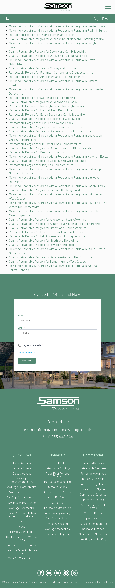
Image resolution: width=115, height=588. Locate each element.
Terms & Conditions (21, 551)
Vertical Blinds (93, 529)
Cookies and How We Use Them (22, 558)
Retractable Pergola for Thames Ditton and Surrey (43, 43)
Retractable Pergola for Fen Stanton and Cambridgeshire (47, 248)
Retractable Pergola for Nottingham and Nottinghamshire (47, 114)
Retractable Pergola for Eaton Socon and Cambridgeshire (48, 122)
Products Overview (93, 479)
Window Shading (57, 540)
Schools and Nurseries (93, 550)
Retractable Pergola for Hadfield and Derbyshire (41, 118)
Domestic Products (57, 479)
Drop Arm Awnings (93, 535)
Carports (57, 519)
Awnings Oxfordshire (22, 527)
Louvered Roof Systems (57, 514)
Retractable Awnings (57, 484)
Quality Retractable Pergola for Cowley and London (44, 76)
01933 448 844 (96, 18)
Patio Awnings (22, 479)
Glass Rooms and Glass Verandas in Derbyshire (22, 534)
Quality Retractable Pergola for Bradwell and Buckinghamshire (51, 139)
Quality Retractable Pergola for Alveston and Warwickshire (48, 236)
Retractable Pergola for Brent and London (37, 160)
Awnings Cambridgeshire (22, 515)
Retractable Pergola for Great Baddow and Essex (42, 131)
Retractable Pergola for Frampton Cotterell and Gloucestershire (52, 80)
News (22, 545)
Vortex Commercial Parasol (93, 523)
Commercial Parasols (93, 516)
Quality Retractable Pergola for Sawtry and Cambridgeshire (49, 59)
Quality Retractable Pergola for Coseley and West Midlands (49, 173)
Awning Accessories (57, 545)
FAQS (22, 540)
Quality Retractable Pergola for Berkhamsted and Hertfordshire (51, 274)
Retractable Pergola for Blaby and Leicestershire (42, 177)
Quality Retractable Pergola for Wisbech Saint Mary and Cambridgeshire (58, 47)
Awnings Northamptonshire (22, 497)
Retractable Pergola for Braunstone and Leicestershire (46, 152)
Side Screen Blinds (57, 535)
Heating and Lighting (57, 550)
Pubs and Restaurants (93, 540)
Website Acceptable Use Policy (22, 571)
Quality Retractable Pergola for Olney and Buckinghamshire (49, 64)
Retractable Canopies (58, 498)
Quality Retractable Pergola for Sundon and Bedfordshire (47, 135)
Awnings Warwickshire (21, 522)
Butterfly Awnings (93, 495)
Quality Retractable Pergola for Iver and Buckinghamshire (48, 206)
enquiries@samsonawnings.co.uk (105, 18)
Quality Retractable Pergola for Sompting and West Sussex (49, 278)
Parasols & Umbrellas (58, 524)
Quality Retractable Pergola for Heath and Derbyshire (45, 257)
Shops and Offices (93, 545)
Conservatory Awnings (57, 529)
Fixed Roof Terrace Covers (57, 492)
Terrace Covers (22, 484)
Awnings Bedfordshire (22, 508)
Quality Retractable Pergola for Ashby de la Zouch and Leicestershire (56, 240)
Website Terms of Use (22, 577)
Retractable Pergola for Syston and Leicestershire (43, 106)
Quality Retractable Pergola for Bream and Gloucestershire (49, 244)
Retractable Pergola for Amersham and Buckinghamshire (47, 85)
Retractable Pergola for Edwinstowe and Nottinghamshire (48, 253)
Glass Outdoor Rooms (57, 508)
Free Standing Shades (93, 500)
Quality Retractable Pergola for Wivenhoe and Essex (44, 110)
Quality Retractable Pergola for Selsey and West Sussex (47, 127)
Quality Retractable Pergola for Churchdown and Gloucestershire (53, 156)
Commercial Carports (93, 511)
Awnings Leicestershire (22, 503)
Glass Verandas (22, 490)
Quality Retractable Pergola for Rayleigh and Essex (44, 261)
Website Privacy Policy (22, 564)
